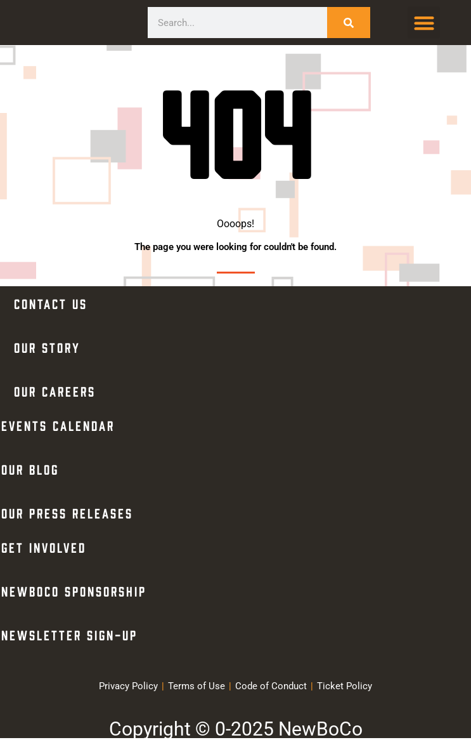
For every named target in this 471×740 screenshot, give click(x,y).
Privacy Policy (128, 686)
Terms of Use (196, 686)
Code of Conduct (271, 686)
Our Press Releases (67, 512)
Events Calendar (58, 425)
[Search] (349, 22)
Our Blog (30, 469)
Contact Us (50, 303)
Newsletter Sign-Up (69, 634)
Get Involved (43, 547)
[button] (424, 22)
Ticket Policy (344, 686)
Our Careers (55, 391)
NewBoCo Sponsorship (73, 590)
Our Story (47, 347)
